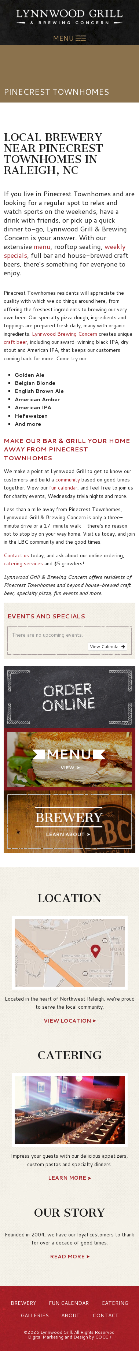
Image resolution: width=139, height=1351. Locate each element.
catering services (23, 563)
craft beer (15, 342)
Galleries (35, 1315)
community (67, 479)
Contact (105, 1315)
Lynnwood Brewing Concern (64, 334)
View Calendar (107, 646)
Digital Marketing (45, 1337)
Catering (114, 1303)
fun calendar (63, 487)
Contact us (16, 555)
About (70, 1315)
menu (42, 246)
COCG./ (103, 1337)
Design (80, 1337)
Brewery (23, 1303)
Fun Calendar (69, 1303)
